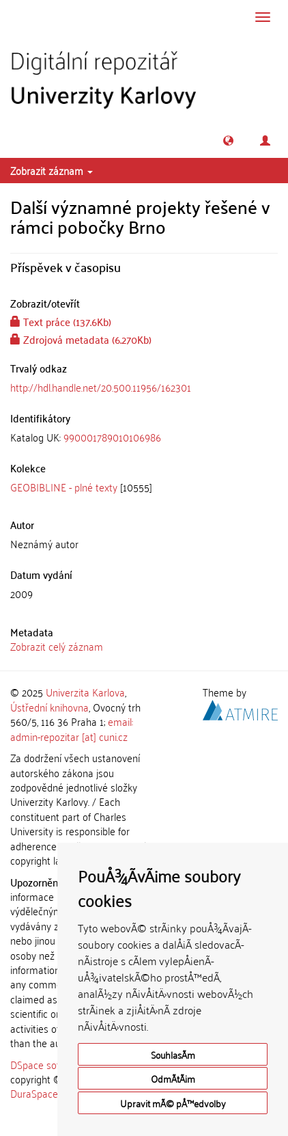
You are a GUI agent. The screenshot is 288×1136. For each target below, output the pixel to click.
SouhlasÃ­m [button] (173, 1054)
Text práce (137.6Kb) (60, 321)
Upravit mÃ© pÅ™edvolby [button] (173, 1102)
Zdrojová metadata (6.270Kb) (81, 339)
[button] (228, 140)
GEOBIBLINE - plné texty (63, 486)
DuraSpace (34, 1093)
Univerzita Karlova (85, 691)
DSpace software (47, 1064)
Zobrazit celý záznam (56, 645)
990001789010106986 (112, 436)
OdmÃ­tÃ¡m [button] (173, 1078)
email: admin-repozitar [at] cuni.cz (71, 728)
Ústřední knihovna (49, 706)
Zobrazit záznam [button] (51, 170)
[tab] (144, 437)
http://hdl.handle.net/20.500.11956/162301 (100, 386)
